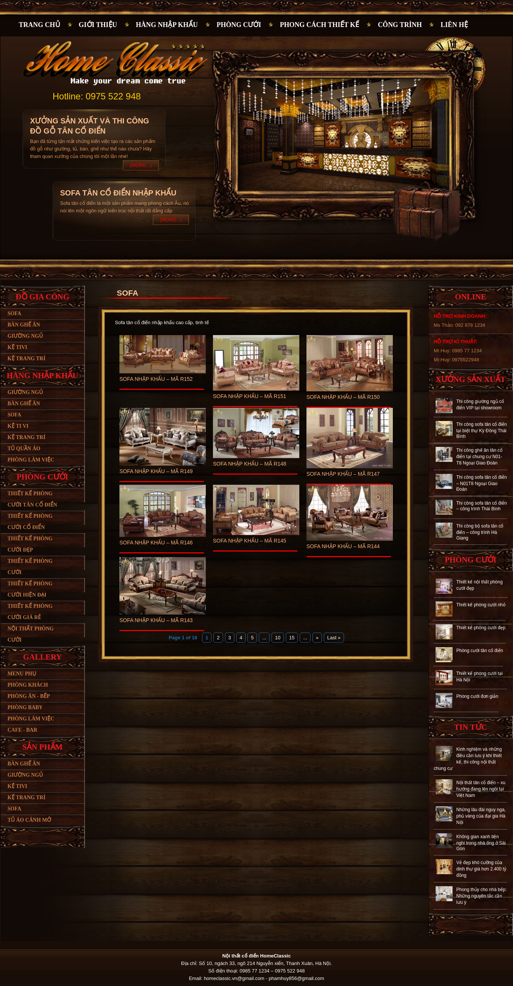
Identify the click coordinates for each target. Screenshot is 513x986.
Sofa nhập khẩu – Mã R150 (343, 397)
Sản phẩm (42, 747)
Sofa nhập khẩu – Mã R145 (249, 541)
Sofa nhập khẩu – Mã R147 (343, 474)
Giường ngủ (25, 336)
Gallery (42, 656)
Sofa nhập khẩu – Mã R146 (156, 543)
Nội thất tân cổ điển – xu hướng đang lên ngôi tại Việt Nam (480, 789)
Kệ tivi (17, 347)
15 (291, 637)
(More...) (141, 165)
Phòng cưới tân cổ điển (479, 650)
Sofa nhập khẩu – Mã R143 (156, 620)
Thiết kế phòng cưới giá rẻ (30, 611)
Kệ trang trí (26, 358)
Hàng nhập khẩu (167, 25)
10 (277, 637)
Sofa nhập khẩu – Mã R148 (249, 464)
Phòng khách (28, 685)
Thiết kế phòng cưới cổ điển (30, 521)
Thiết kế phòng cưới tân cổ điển (32, 499)
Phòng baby (25, 707)
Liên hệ (454, 25)
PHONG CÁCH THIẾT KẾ (319, 25)
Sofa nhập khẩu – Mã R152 (156, 379)
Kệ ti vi (18, 426)
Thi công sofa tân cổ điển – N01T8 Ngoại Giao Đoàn (481, 483)
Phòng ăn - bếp (29, 696)
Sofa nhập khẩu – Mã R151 (249, 396)
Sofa (14, 313)
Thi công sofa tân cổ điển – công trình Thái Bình (481, 506)
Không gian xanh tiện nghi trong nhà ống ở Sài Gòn (480, 842)
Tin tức (470, 727)
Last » (333, 637)
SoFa (14, 809)
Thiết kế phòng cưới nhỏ (480, 604)
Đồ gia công (42, 296)
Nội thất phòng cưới (31, 634)
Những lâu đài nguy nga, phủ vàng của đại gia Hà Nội (480, 816)
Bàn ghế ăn (24, 325)
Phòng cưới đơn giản (477, 696)
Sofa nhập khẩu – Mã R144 (343, 546)
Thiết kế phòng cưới (30, 566)
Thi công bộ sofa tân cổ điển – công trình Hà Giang (479, 532)
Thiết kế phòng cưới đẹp (30, 544)
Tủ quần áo (24, 448)
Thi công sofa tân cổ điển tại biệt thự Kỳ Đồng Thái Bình (481, 430)
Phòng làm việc (31, 460)
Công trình (400, 25)
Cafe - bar (22, 730)
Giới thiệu (98, 25)
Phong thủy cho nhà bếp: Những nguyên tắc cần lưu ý (481, 896)
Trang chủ (39, 25)
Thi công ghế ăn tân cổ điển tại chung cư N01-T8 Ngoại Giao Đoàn (479, 457)
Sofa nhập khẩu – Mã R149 (156, 471)
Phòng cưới (239, 25)
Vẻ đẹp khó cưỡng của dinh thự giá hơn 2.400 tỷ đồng (481, 869)
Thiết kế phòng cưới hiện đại (30, 589)
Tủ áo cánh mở (29, 820)
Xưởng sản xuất (470, 379)
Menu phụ (22, 673)
